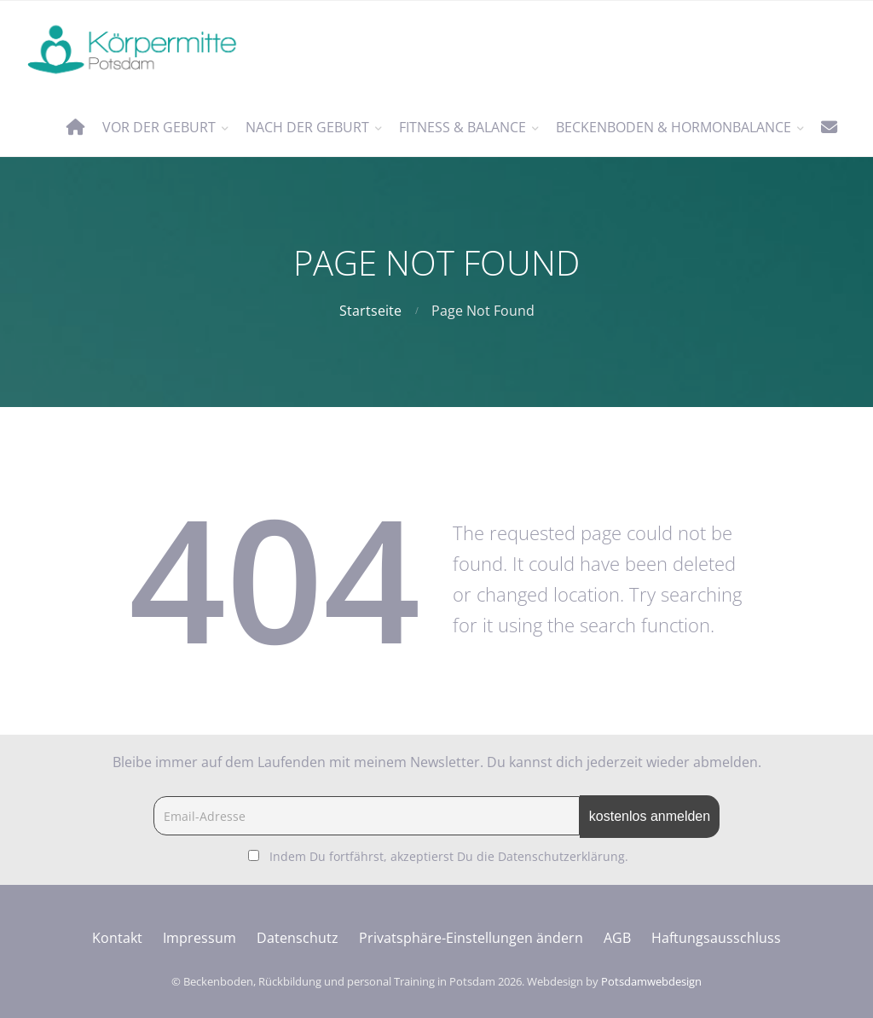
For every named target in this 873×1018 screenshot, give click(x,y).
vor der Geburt (159, 127)
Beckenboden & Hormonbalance (673, 127)
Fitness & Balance (462, 127)
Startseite (370, 310)
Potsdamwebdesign (651, 981)
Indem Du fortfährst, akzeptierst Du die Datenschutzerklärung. (448, 856)
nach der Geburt (307, 127)
